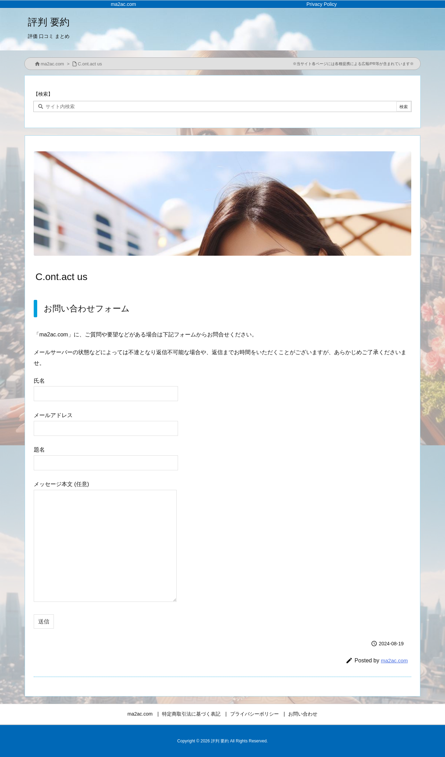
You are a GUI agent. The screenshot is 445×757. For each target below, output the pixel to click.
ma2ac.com (52, 63)
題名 (106, 456)
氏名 (106, 387)
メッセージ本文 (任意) (105, 542)
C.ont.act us (90, 63)
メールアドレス (106, 421)
